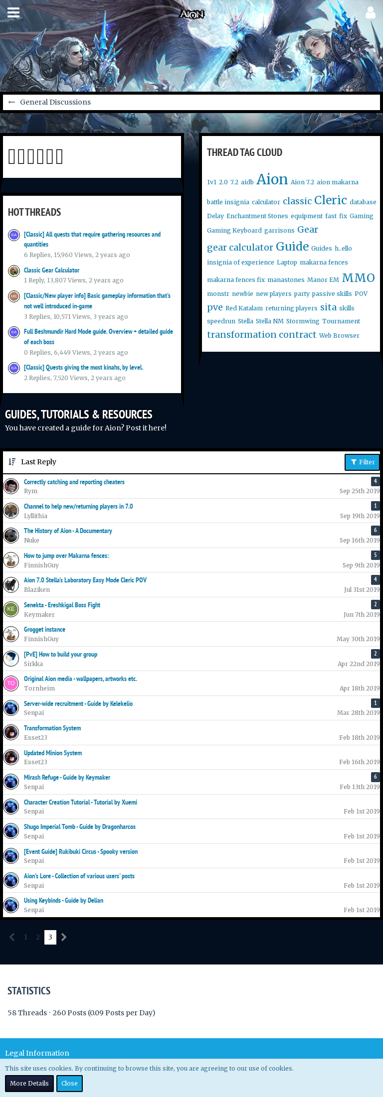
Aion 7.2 (302, 182)
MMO (358, 278)
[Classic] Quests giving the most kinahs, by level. (83, 367)
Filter (362, 462)
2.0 (223, 182)
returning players (291, 308)
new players (274, 293)
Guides (321, 248)
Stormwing (303, 321)
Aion (272, 179)
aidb (247, 182)
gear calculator (240, 247)
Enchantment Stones (257, 216)
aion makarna (338, 182)
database (363, 202)
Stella (245, 321)
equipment (307, 216)
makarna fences (324, 262)
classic (297, 201)
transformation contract (262, 334)
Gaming (362, 216)
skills (347, 308)
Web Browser (339, 335)
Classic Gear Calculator (51, 270)
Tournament (341, 321)
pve (215, 307)
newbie (242, 293)
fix (343, 216)
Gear (307, 229)
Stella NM (270, 321)
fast (331, 216)
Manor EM (323, 279)
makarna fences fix (236, 279)
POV (361, 293)
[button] (13, 12)
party (302, 293)
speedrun (221, 321)
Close (69, 1083)
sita (328, 307)
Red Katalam (244, 308)
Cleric (330, 200)
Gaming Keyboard (234, 230)
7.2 (234, 182)
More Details (29, 1083)
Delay (215, 216)
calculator (266, 202)
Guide (292, 246)
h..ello (343, 248)
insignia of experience (240, 262)
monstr (218, 293)
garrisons (279, 230)
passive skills (332, 293)
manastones (286, 279)
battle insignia (228, 202)
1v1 (211, 182)
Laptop (287, 262)
